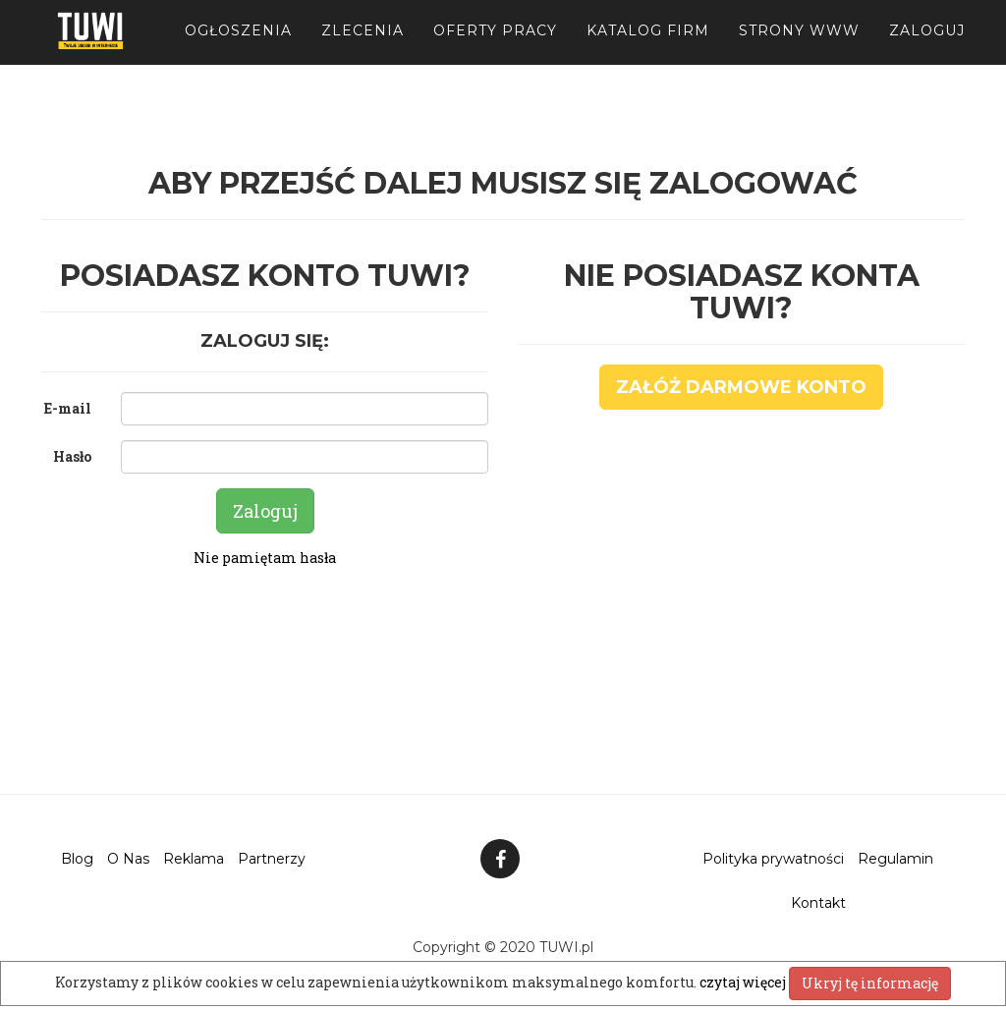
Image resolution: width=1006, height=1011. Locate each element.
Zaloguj (927, 49)
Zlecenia (362, 49)
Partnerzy (272, 859)
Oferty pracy (495, 49)
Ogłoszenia (238, 49)
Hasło (72, 456)
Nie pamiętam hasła (265, 557)
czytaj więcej (744, 982)
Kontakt (818, 903)
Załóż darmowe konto (741, 387)
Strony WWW (799, 49)
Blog (77, 859)
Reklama (193, 859)
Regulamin (895, 859)
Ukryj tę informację (870, 983)
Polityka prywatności (773, 859)
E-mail (67, 408)
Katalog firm (648, 49)
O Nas (128, 859)
